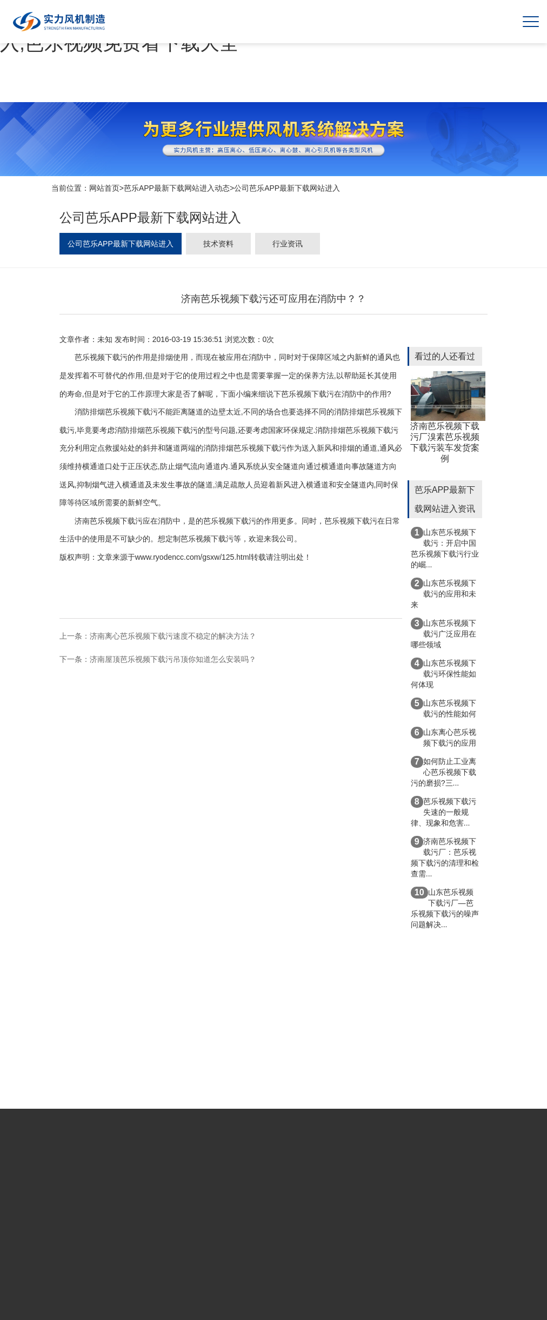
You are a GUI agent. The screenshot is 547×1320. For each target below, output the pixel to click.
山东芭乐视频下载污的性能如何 (443, 708)
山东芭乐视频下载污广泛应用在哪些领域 (443, 633)
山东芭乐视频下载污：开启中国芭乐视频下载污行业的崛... (445, 548)
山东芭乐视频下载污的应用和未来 (443, 593)
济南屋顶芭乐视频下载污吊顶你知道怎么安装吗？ (173, 659)
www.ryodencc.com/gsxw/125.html (193, 557)
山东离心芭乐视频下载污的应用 (443, 737)
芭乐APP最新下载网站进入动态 (177, 188)
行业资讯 (287, 243)
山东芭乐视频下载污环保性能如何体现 (443, 673)
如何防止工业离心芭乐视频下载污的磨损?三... (443, 771)
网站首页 (104, 188)
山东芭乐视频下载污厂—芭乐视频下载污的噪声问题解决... (445, 908)
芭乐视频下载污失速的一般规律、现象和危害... (443, 811)
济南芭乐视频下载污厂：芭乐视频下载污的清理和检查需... (445, 857)
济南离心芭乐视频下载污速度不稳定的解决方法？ (173, 636)
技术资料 (218, 243)
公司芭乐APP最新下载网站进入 (287, 188)
